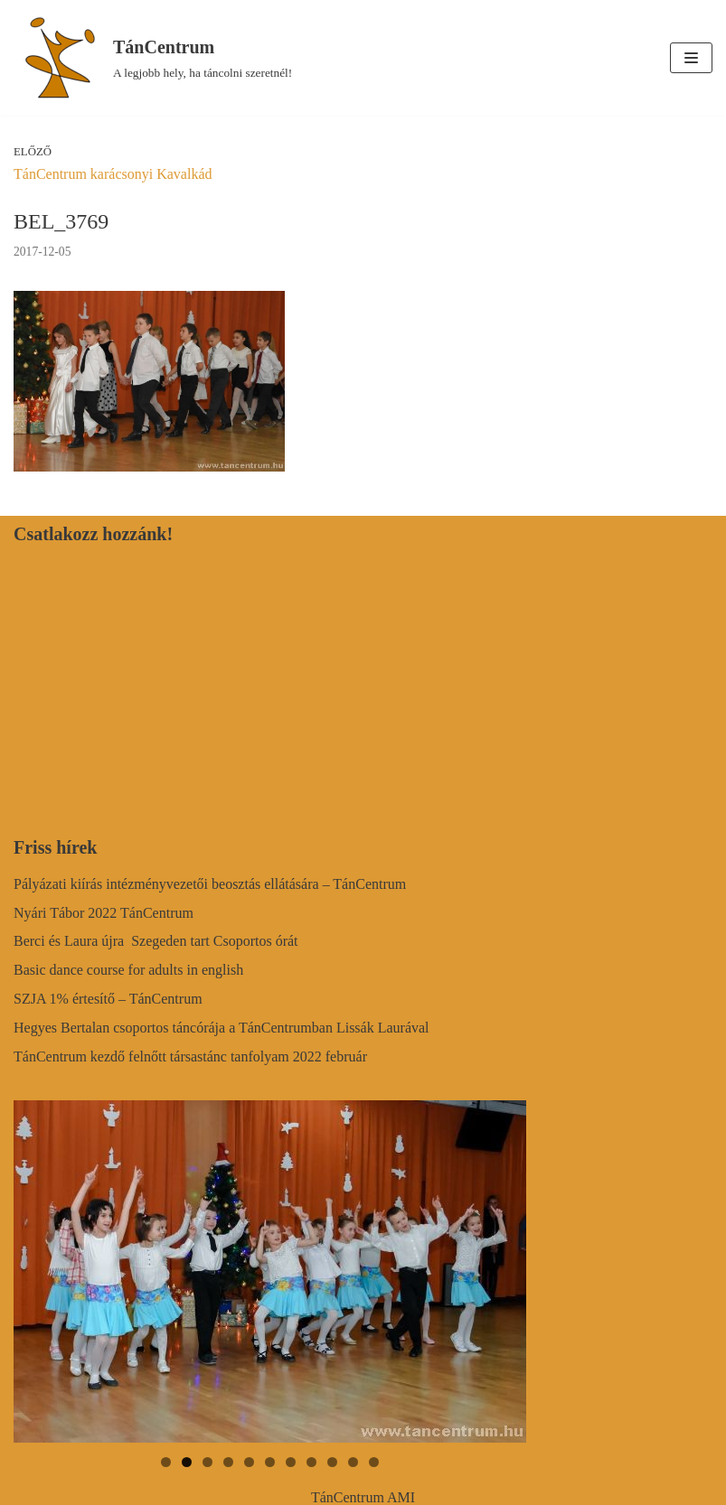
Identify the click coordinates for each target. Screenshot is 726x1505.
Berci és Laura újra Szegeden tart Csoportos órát (156, 941)
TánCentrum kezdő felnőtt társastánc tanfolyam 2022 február (190, 1056)
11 (374, 1462)
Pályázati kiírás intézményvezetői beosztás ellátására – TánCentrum (210, 884)
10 (353, 1462)
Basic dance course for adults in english (128, 969)
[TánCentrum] (153, 58)
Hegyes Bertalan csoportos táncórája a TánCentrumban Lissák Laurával (221, 1027)
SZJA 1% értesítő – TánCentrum (108, 998)
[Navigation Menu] (691, 57)
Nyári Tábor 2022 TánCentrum (103, 913)
